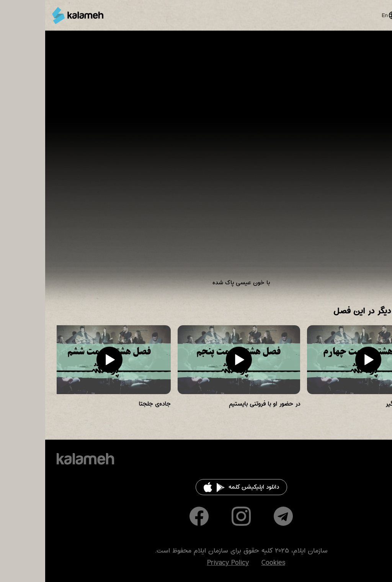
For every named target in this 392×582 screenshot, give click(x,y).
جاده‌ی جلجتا (109, 404)
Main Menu (376, 15)
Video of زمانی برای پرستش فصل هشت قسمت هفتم (196, 165)
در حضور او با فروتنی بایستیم (219, 404)
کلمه (32, 15)
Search (362, 15)
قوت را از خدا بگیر (362, 404)
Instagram (196, 516)
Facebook (153, 516)
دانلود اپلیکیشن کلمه (208, 487)
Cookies (228, 563)
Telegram (238, 516)
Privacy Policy (183, 563)
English (344, 15)
